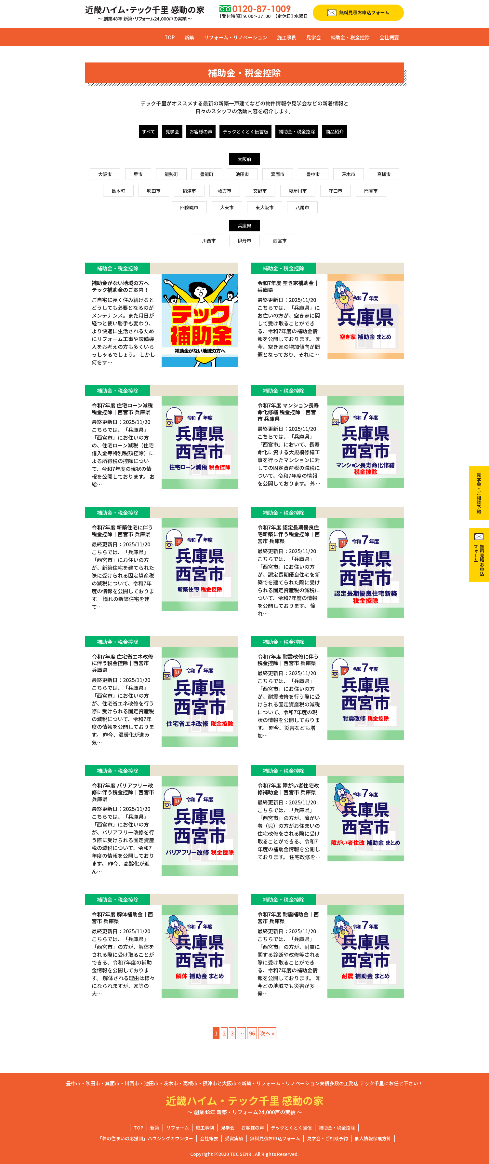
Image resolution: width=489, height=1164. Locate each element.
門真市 (371, 190)
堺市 (138, 174)
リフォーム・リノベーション (235, 37)
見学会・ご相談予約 (327, 1138)
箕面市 (277, 174)
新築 (189, 37)
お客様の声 (201, 131)
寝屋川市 (298, 190)
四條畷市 (189, 207)
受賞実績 (234, 1138)
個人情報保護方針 (373, 1138)
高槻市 (384, 174)
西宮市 (280, 240)
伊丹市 (244, 240)
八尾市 (302, 207)
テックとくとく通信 (291, 1127)
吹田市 (154, 190)
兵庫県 (244, 225)
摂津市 (189, 190)
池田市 (242, 174)
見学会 (313, 37)
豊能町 (207, 174)
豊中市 (313, 174)
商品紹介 (334, 131)
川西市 (209, 240)
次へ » (267, 1033)
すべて (148, 131)
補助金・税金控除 (350, 37)
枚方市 (224, 190)
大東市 (227, 207)
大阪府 (244, 159)
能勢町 (171, 174)
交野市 (260, 190)
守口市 (335, 190)
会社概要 (389, 37)
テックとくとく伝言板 (245, 131)
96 (252, 1033)
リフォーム (177, 1127)
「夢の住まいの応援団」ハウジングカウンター (145, 1138)
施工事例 (287, 37)
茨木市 (348, 174)
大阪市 (105, 174)
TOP (170, 37)
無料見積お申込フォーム (275, 1138)
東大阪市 (265, 207)
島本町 (118, 190)
